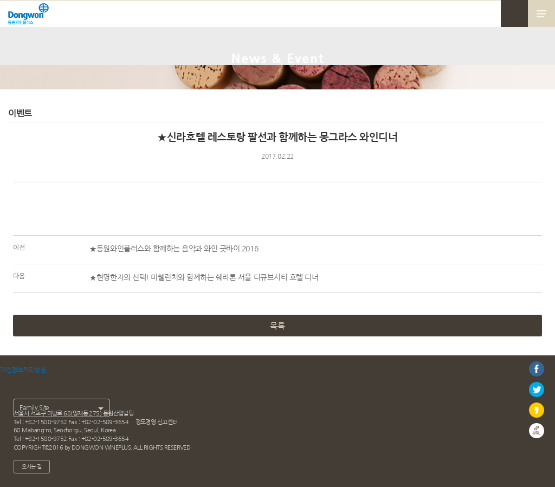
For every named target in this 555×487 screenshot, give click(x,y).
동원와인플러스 (28, 16)
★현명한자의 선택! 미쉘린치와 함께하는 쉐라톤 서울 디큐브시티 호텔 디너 (203, 277)
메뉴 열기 (541, 13)
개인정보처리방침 (23, 370)
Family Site (34, 408)
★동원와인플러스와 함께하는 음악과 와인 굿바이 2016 (173, 248)
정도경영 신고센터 (156, 422)
